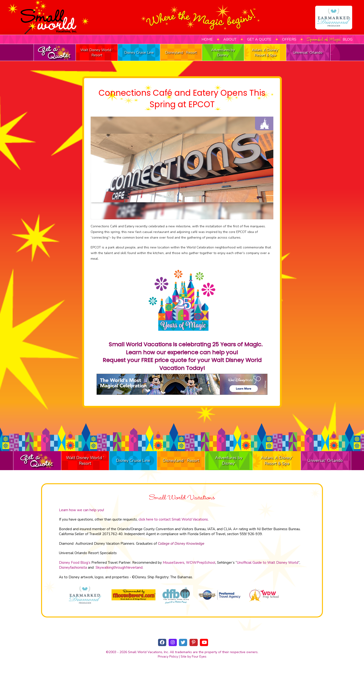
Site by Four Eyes (193, 656)
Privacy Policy (168, 656)
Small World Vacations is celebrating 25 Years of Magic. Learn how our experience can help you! (185, 348)
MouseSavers (173, 562)
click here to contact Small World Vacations (173, 519)
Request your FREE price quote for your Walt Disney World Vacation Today (182, 364)
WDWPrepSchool (200, 562)
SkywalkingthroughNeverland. (119, 567)
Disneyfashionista (73, 567)
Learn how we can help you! (81, 510)
